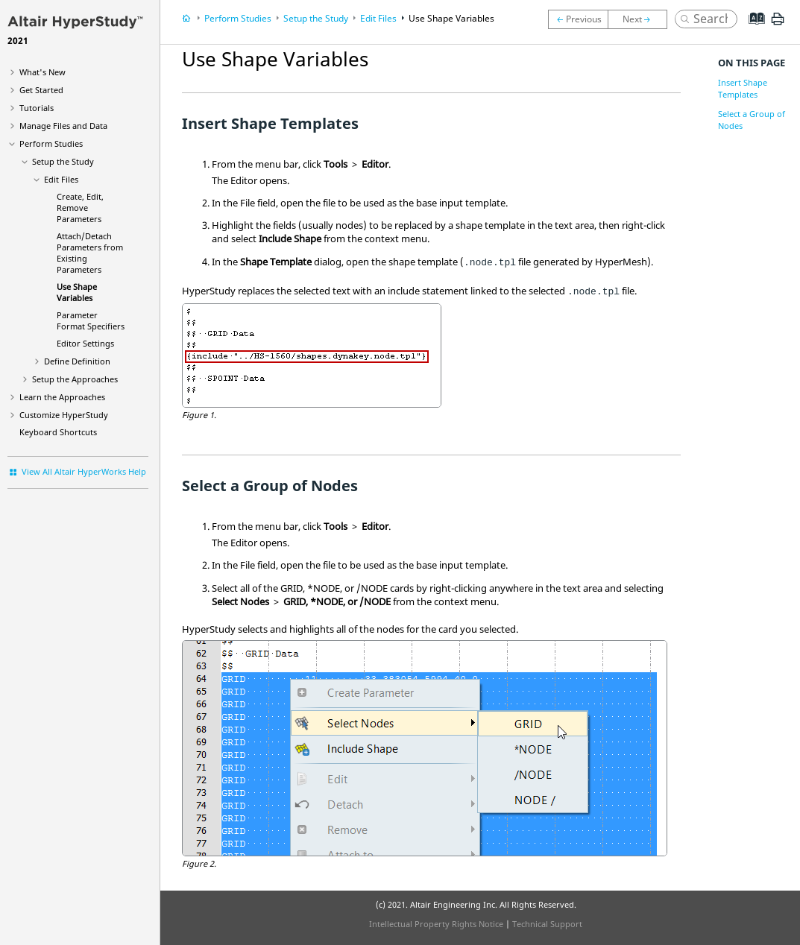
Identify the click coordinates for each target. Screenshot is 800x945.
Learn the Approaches (62, 396)
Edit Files (61, 179)
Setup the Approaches (75, 379)
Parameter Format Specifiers (91, 320)
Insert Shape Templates (742, 88)
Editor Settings (85, 343)
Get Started (41, 89)
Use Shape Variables (77, 292)
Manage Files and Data (63, 125)
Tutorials (36, 107)
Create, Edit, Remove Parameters (80, 207)
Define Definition (77, 361)
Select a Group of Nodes (751, 119)
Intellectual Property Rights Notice (436, 923)
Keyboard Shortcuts (58, 431)
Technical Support (547, 923)
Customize (63, 414)
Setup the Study (63, 161)
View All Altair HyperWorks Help (84, 471)
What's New (42, 72)
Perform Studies (51, 143)
